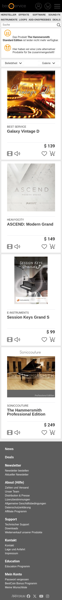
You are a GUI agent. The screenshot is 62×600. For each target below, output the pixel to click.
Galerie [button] (48, 63)
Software (39, 14)
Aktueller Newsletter (16, 474)
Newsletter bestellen (17, 470)
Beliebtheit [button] (13, 63)
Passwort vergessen (17, 579)
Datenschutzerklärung (18, 507)
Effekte (24, 14)
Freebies (45, 19)
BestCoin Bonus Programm (21, 583)
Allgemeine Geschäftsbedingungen (25, 503)
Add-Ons (34, 19)
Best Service (16, 126)
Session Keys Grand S (28, 317)
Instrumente (9, 19)
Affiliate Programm (16, 511)
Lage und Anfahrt (15, 549)
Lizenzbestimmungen (17, 499)
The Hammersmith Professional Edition (26, 412)
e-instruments (18, 312)
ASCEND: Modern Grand (30, 224)
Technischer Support (17, 524)
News (9, 449)
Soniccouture (18, 405)
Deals (56, 19)
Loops (23, 19)
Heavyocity (15, 219)
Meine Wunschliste (16, 587)
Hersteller (8, 14)
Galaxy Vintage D (23, 131)
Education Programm (17, 566)
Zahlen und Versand (17, 487)
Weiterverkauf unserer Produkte (23, 532)
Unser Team (12, 491)
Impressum (11, 553)
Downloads (11, 528)
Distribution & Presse (17, 495)
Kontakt (9, 545)
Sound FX (54, 14)
